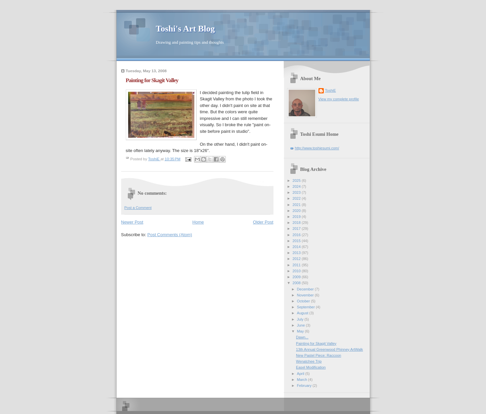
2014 (297, 247)
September (306, 307)
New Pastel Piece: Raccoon (318, 355)
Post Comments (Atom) (169, 234)
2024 (297, 186)
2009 (297, 277)
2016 (297, 235)
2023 (297, 192)
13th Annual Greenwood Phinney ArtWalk (329, 349)
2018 (297, 223)
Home (198, 222)
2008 (297, 283)
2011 (297, 265)
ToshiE (330, 90)
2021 (297, 205)
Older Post (263, 222)
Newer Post (132, 222)
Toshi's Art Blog (185, 28)
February (305, 386)
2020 (297, 211)
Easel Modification (311, 367)
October (304, 301)
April (301, 374)
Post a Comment (138, 208)
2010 (297, 271)
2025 (297, 180)
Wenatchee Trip (308, 361)
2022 (297, 198)
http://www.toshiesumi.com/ (317, 148)
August (303, 313)
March (302, 380)
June (301, 325)
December (306, 289)
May (301, 331)
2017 (297, 229)
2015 (297, 241)
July (301, 319)
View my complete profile (338, 99)
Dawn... (302, 337)
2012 (297, 259)
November (306, 295)
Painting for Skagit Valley (316, 343)
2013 (297, 253)
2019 (297, 217)
